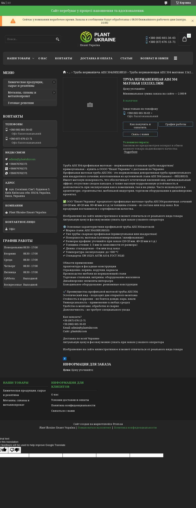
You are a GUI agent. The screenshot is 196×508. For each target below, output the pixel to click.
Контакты (63, 58)
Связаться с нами (63, 410)
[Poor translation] (14, 450)
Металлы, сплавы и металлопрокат (22, 94)
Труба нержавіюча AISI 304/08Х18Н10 (100, 72)
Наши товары (18, 58)
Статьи (126, 58)
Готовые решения (21, 103)
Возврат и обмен (154, 58)
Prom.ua (118, 424)
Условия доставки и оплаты (70, 400)
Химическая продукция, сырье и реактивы (25, 84)
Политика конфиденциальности (73, 405)
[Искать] (57, 39)
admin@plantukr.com (22, 159)
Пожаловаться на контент (94, 427)
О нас (42, 58)
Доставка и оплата (96, 58)
